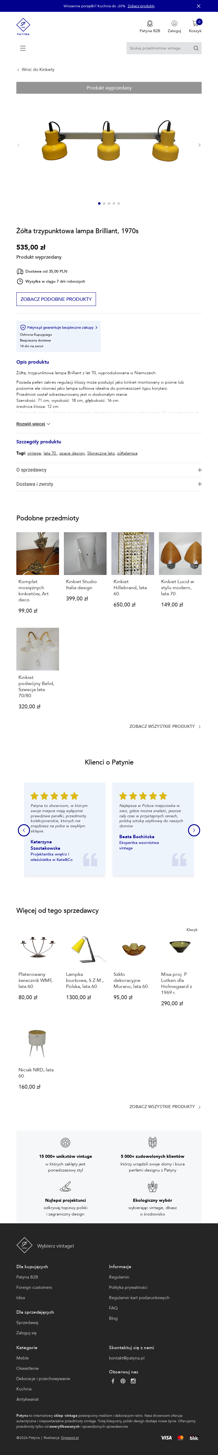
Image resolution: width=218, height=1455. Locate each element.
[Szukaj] (196, 48)
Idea (20, 1298)
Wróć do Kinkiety (38, 69)
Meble (22, 1358)
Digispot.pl (70, 1437)
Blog (113, 1318)
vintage (34, 453)
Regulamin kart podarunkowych (139, 1298)
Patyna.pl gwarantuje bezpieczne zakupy (58, 327)
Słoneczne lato (101, 453)
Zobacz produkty (141, 6)
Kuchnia (23, 1389)
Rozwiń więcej (33, 424)
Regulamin (119, 1277)
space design (72, 453)
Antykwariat (27, 1399)
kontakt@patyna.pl (126, 1358)
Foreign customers (34, 1287)
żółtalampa (127, 453)
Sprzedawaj (27, 1323)
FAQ (113, 1308)
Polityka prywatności (128, 1287)
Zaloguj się (26, 1333)
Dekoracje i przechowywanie (43, 1379)
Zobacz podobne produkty (56, 299)
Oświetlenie (27, 1368)
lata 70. (50, 453)
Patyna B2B (27, 1277)
